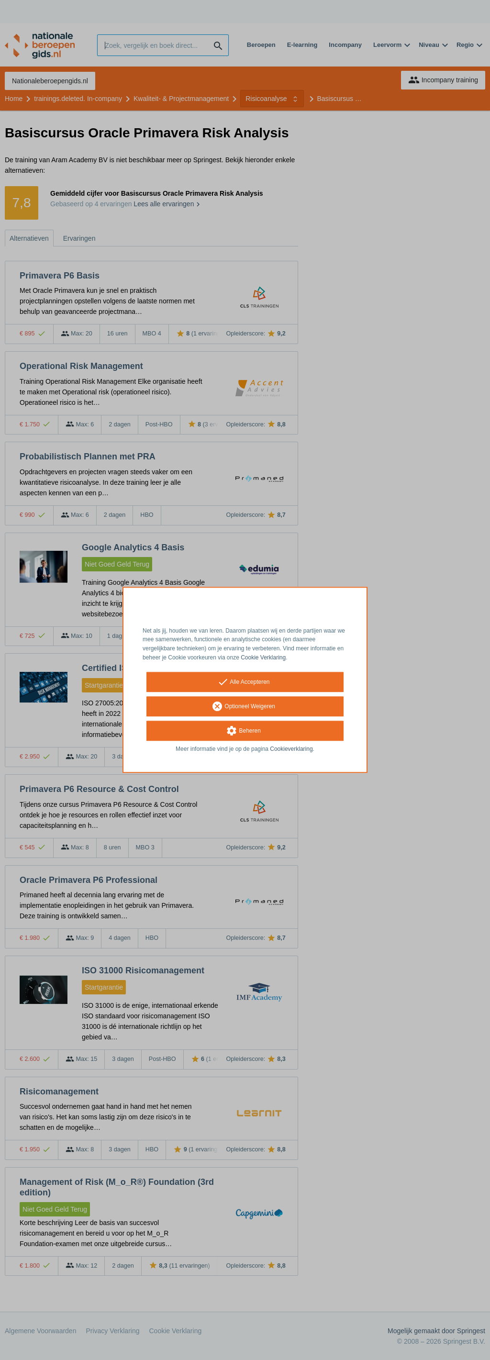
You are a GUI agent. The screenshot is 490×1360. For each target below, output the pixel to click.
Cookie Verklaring (263, 657)
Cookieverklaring (291, 749)
